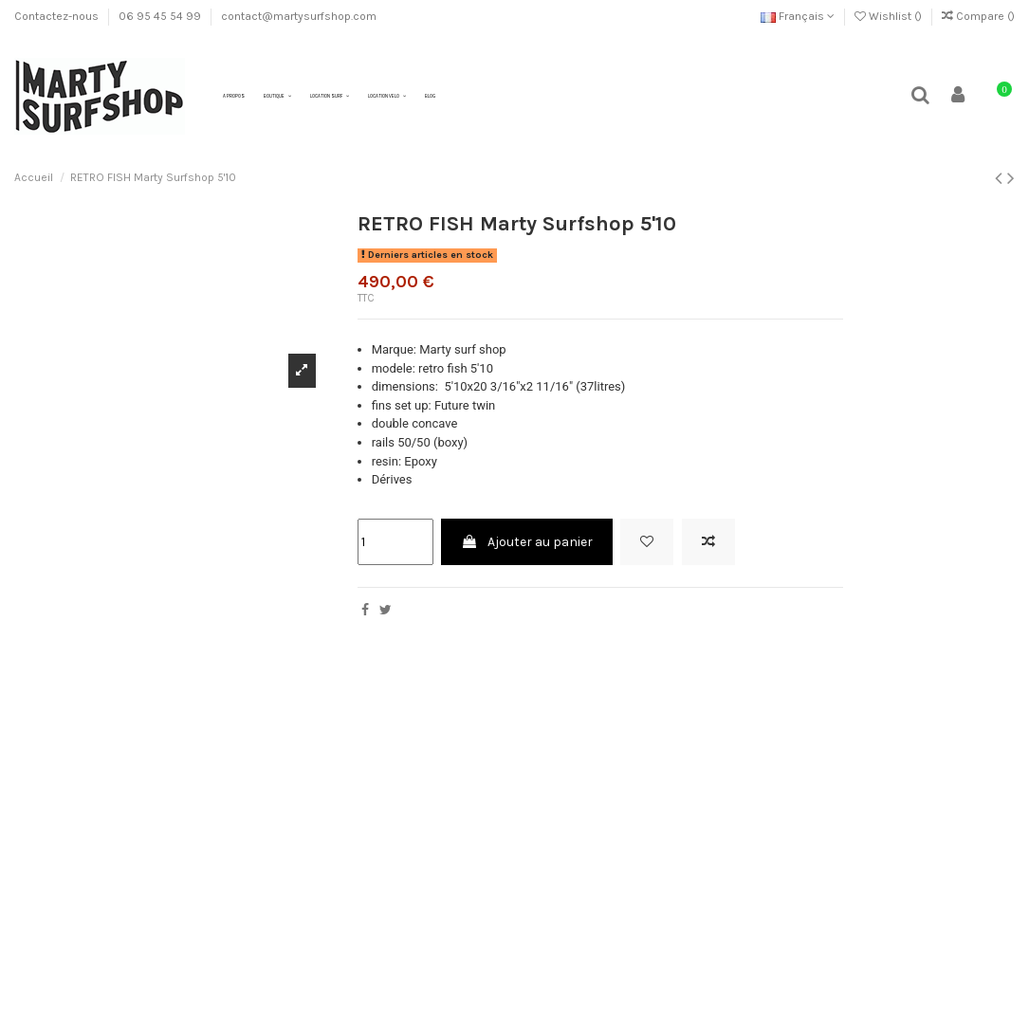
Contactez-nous (57, 16)
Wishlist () (889, 16)
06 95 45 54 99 (161, 16)
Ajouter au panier (527, 542)
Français (798, 16)
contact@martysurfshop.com (299, 16)
